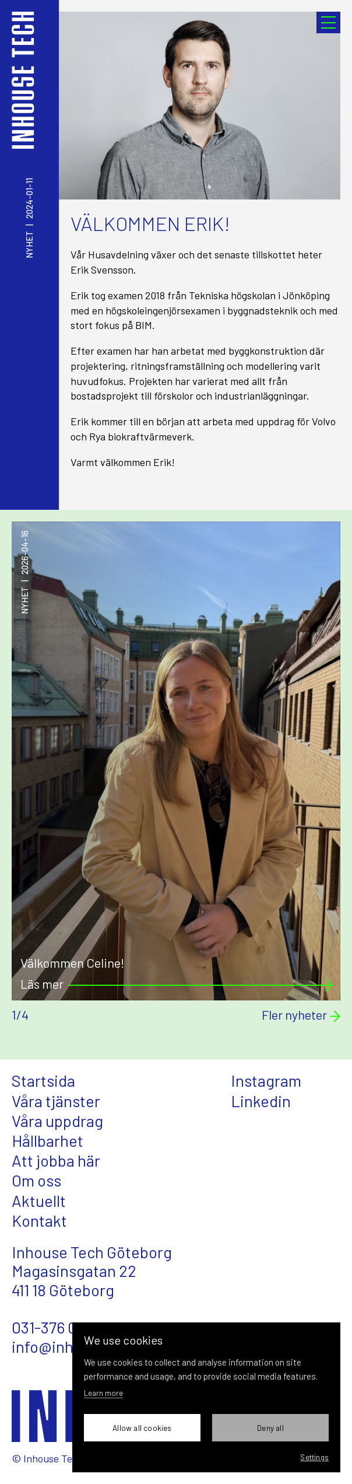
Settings (314, 1457)
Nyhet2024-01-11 (29, 218)
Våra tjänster (56, 1100)
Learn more (103, 1393)
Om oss (36, 1180)
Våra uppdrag (57, 1120)
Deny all (270, 1428)
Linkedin (261, 1100)
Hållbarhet (47, 1140)
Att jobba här (56, 1160)
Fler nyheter (301, 1015)
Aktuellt (39, 1200)
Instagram (266, 1080)
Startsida (43, 1080)
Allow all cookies (141, 1428)
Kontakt (39, 1220)
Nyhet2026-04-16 (25, 572)
